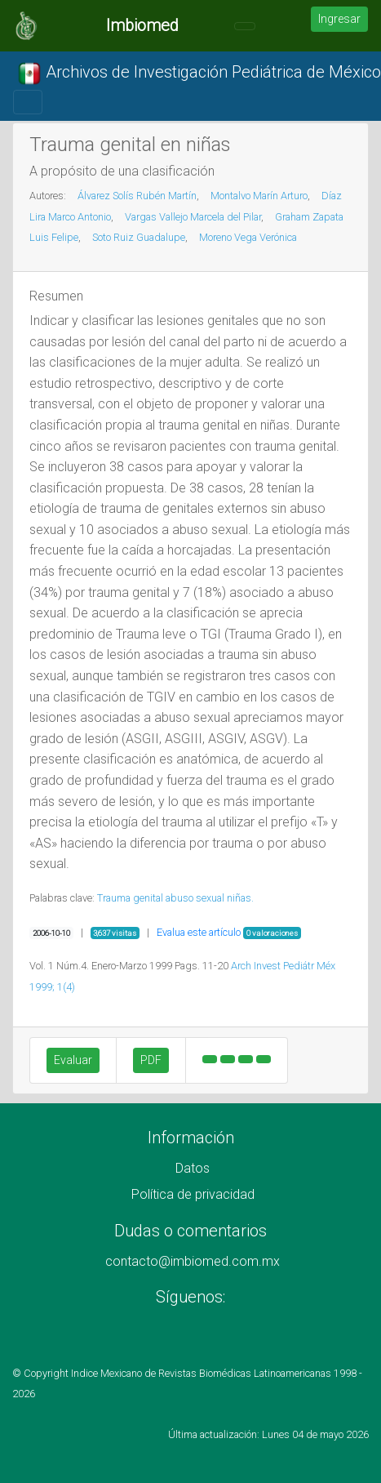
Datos (192, 1168)
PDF (151, 1060)
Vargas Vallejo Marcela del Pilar (193, 217)
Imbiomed (142, 25)
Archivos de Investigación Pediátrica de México (199, 73)
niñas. (240, 898)
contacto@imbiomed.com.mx (192, 1261)
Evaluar (73, 1060)
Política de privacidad (193, 1194)
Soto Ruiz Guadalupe (138, 237)
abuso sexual (195, 898)
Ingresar (339, 18)
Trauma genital (130, 898)
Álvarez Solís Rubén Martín (137, 195)
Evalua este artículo (199, 932)
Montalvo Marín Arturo (259, 195)
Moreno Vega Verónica (248, 237)
